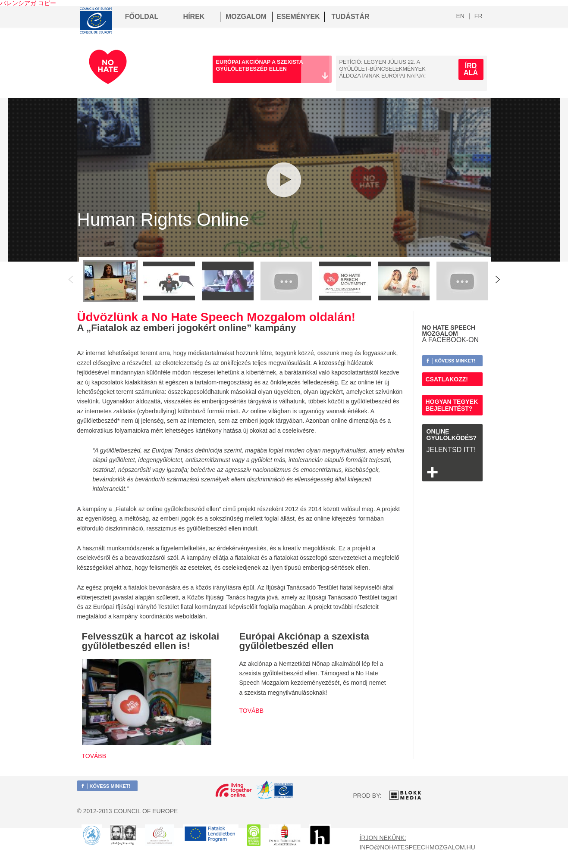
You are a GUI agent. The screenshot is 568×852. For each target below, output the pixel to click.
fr (478, 15)
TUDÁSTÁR (351, 16)
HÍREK (194, 16)
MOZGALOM (246, 16)
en (460, 15)
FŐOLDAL (141, 16)
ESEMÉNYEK (298, 16)
